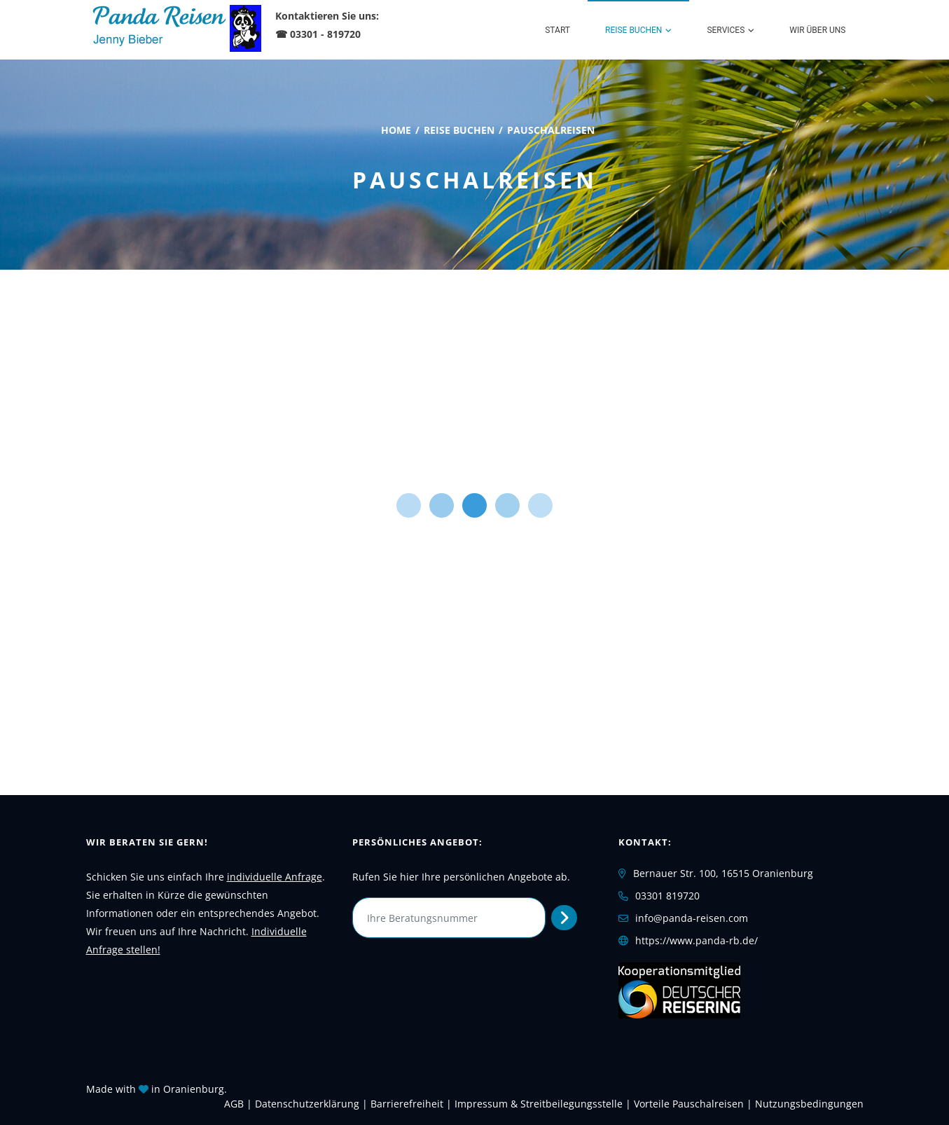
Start (557, 30)
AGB (234, 1103)
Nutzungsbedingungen (809, 1103)
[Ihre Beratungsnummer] (449, 917)
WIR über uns (817, 30)
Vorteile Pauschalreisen (689, 1103)
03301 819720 (667, 895)
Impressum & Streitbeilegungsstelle (539, 1103)
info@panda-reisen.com (691, 918)
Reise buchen (633, 30)
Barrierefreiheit (406, 1103)
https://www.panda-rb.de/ (696, 940)
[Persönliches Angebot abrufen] (564, 917)
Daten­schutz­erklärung (307, 1103)
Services (725, 30)
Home (396, 130)
